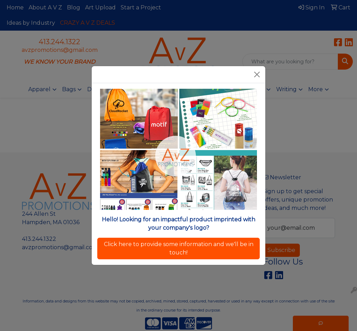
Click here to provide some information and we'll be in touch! (178, 248)
